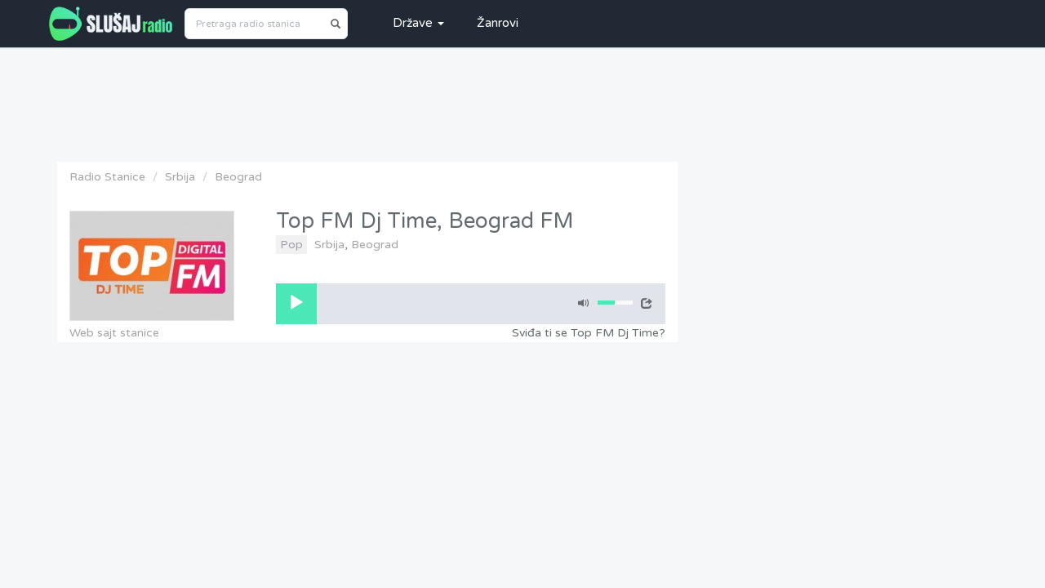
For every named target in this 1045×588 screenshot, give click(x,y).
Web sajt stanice (114, 333)
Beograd (238, 177)
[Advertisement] (522, 100)
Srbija (180, 177)
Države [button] (418, 23)
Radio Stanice (107, 177)
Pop (291, 245)
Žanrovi (497, 23)
